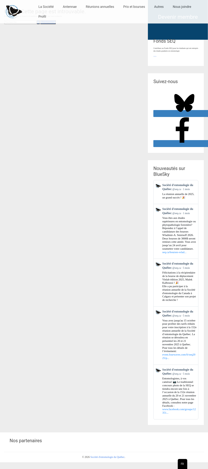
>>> (154, 56)
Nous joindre (182, 7)
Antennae (70, 7)
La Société (46, 7)
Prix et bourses (134, 7)
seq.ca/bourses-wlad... (174, 252)
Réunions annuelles (100, 7)
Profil (42, 16)
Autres (159, 7)
